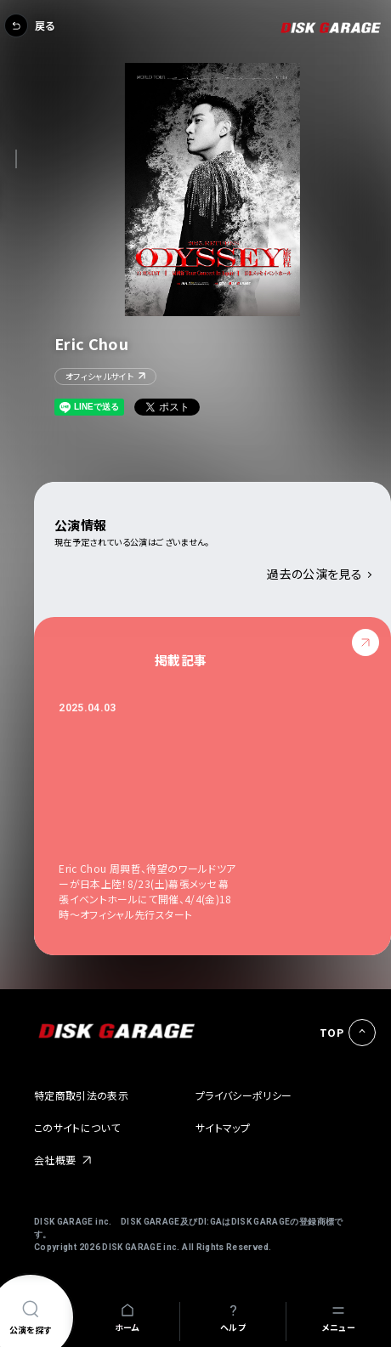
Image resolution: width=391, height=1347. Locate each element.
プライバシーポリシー (244, 1095)
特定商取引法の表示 (81, 1095)
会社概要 (55, 1159)
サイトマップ (223, 1127)
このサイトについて (77, 1127)
